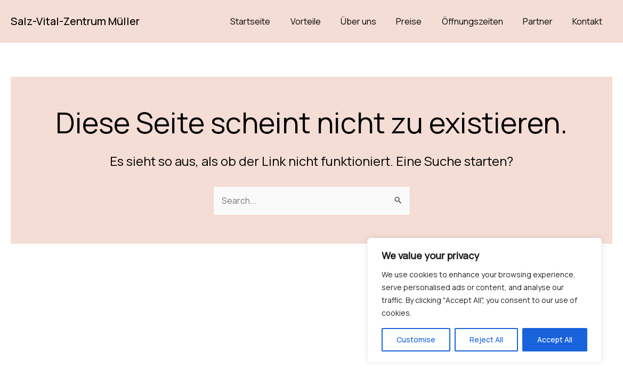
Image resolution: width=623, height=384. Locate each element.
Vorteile (321, 21)
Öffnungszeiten (479, 21)
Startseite (269, 21)
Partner (542, 21)
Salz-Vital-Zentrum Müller (75, 21)
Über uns (371, 21)
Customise (416, 339)
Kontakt (589, 21)
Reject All (486, 339)
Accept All (554, 339)
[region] (484, 300)
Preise (419, 21)
